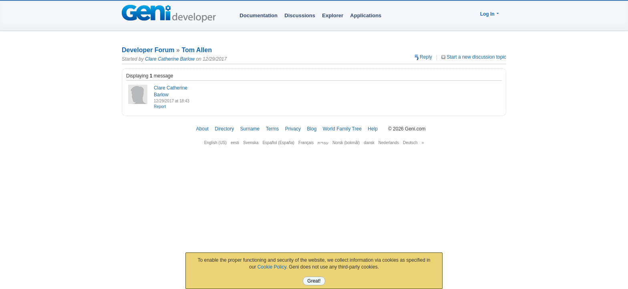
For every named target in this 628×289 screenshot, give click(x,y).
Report (160, 106)
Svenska (250, 142)
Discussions (299, 15)
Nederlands (388, 142)
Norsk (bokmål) (346, 142)
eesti (235, 142)
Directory (224, 129)
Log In (487, 14)
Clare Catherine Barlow (170, 59)
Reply (423, 57)
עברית (323, 142)
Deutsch (410, 142)
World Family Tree (342, 129)
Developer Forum (148, 50)
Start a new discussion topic (473, 57)
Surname (250, 129)
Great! (313, 281)
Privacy (293, 129)
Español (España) (278, 142)
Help (373, 129)
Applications (365, 15)
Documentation (259, 15)
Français (306, 142)
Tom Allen (196, 50)
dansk (369, 142)
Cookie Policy (272, 267)
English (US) (215, 142)
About (202, 129)
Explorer (332, 15)
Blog (311, 129)
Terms (272, 129)
